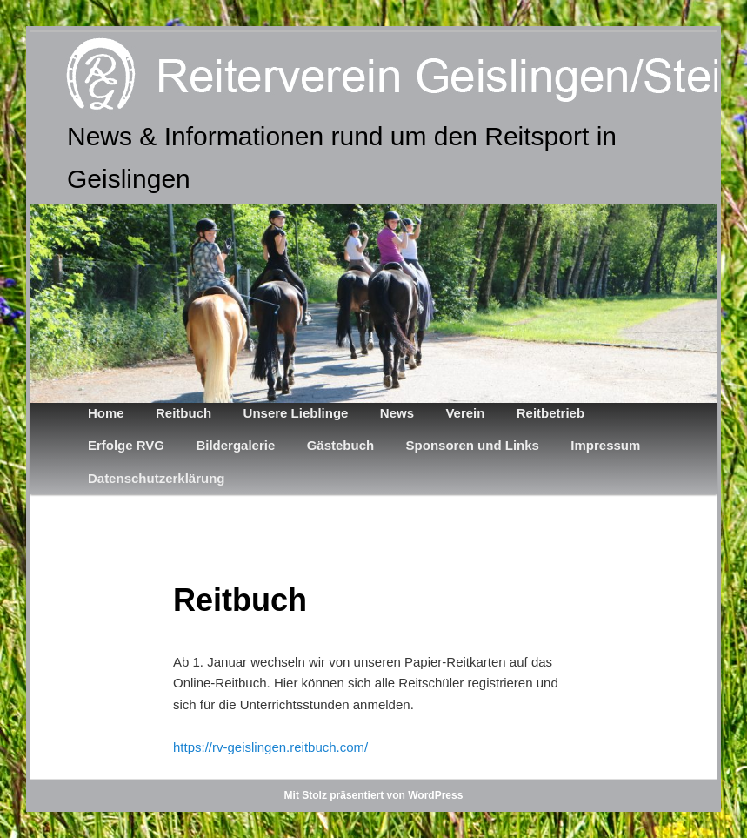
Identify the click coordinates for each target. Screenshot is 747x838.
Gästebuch (341, 445)
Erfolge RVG (126, 445)
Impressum (605, 445)
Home (106, 413)
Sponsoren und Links (472, 445)
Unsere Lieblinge (296, 413)
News (397, 413)
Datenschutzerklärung (156, 478)
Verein (464, 413)
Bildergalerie (235, 445)
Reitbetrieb (550, 413)
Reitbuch (183, 413)
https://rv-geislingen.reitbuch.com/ (270, 747)
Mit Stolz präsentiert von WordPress (374, 795)
